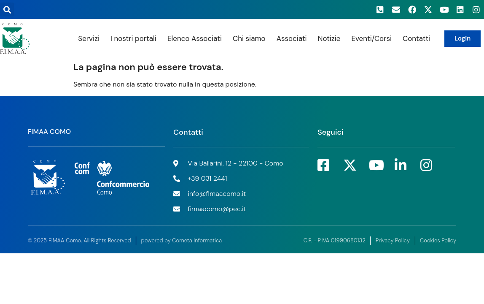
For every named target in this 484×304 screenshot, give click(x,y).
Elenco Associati (194, 38)
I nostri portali (133, 38)
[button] (7, 9)
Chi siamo (249, 38)
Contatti (416, 38)
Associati (292, 38)
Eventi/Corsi (371, 38)
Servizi (88, 38)
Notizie (329, 38)
